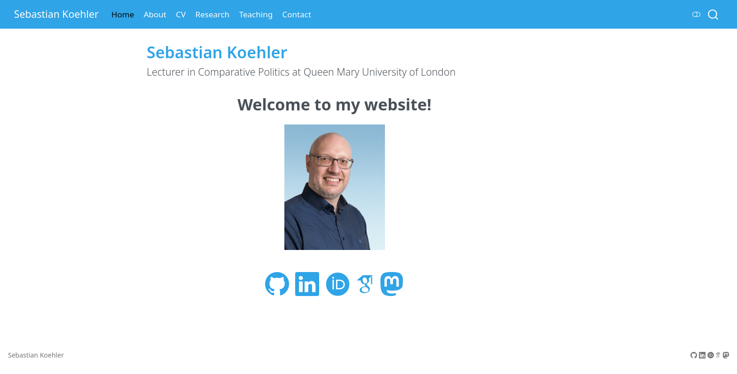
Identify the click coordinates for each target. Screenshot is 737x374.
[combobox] (713, 14)
